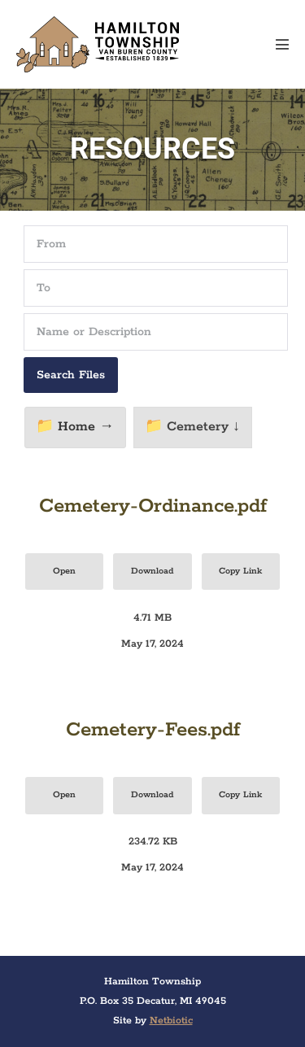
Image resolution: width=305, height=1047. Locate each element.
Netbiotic (171, 1020)
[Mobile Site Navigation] (282, 43)
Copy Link (240, 571)
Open (64, 571)
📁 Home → (75, 426)
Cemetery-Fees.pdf (153, 730)
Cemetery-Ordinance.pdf (153, 506)
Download (152, 571)
